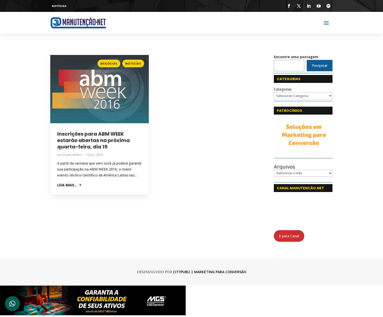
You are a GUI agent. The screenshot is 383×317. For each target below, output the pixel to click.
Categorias (283, 89)
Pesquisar (320, 65)
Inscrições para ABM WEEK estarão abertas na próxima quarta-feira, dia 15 (93, 140)
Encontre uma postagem (296, 56)
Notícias (133, 63)
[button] (12, 303)
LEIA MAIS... (67, 185)
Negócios (109, 63)
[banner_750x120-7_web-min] (93, 314)
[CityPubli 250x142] (303, 153)
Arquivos (284, 167)
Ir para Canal (289, 236)
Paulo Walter (72, 154)
